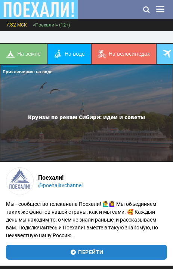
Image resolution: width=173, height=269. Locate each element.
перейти (86, 252)
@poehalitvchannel (60, 185)
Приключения (28, 71)
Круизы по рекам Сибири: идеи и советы (86, 116)
